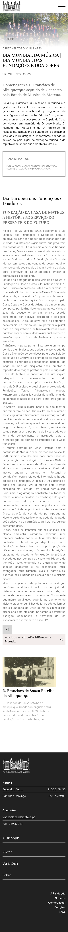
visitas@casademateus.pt (19, 817)
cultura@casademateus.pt (36, 169)
